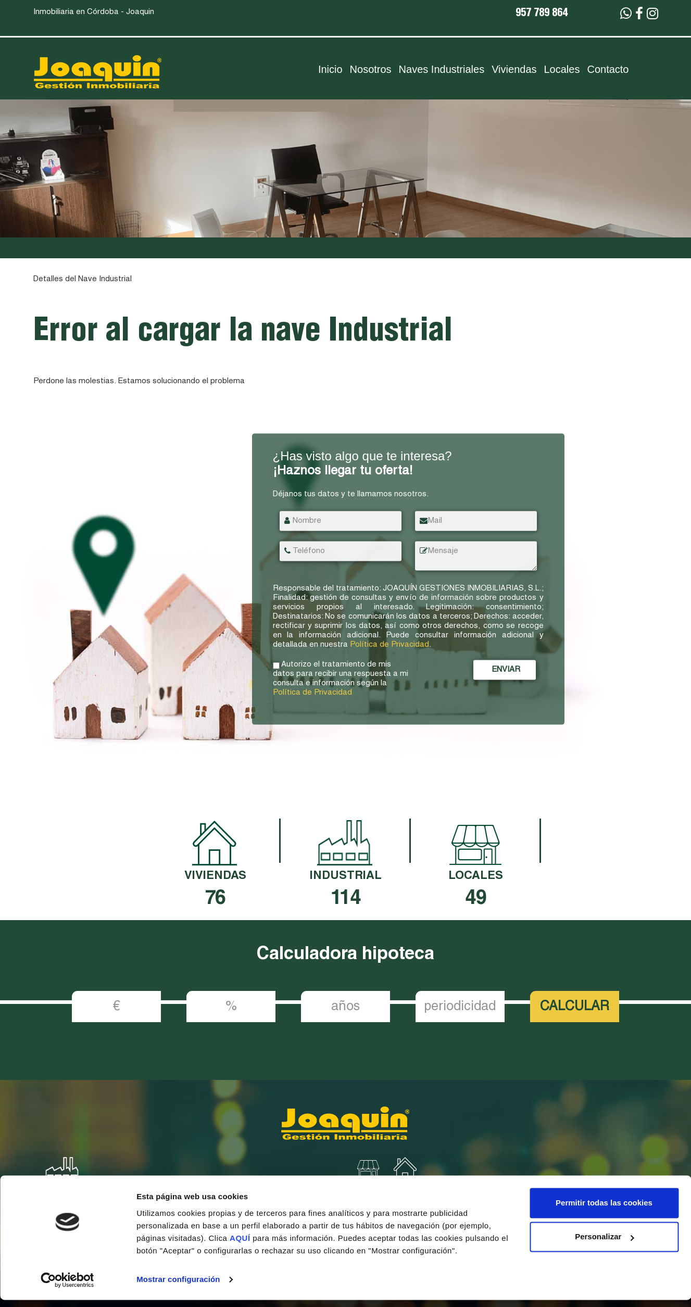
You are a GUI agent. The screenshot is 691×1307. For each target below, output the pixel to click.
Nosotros (371, 69)
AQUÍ (241, 1245)
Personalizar (604, 1243)
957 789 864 (542, 14)
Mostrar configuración (178, 1286)
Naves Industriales (442, 69)
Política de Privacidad (389, 644)
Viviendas (514, 69)
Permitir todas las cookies (604, 1209)
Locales (562, 69)
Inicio (330, 69)
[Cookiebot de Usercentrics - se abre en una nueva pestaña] (67, 1287)
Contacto (608, 69)
